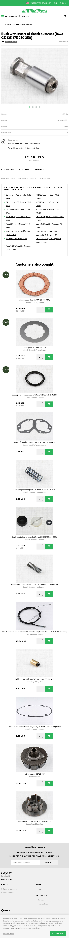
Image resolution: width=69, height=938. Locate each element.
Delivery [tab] (39, 170)
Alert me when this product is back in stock (24, 143)
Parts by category (10, 889)
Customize (8, 934)
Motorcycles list (9, 41)
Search (23, 16)
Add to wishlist (17, 148)
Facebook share (33, 148)
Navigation (9, 16)
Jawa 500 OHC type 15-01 (46, 235)
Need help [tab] (24, 170)
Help (39, 889)
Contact (41, 900)
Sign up (49, 862)
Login (63, 3)
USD (55, 3)
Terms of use (43, 904)
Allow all (57, 934)
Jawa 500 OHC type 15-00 (46, 231)
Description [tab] (7, 170)
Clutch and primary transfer (21, 24)
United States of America (40, 3)
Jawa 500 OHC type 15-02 (16, 238)
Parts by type (8, 892)
